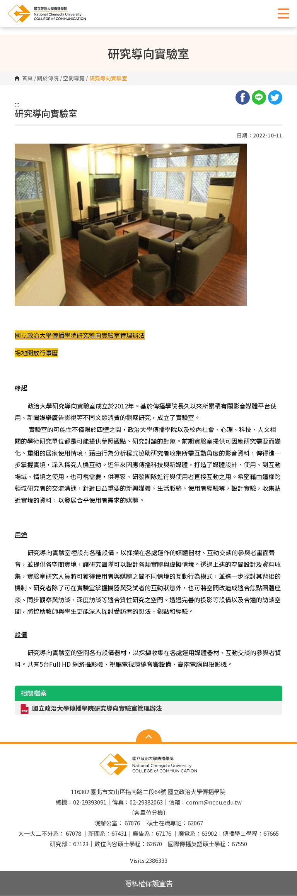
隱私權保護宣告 (148, 883)
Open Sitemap (149, 736)
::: (17, 104)
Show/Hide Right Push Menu (283, 13)
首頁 (27, 78)
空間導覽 (74, 78)
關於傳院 (48, 78)
